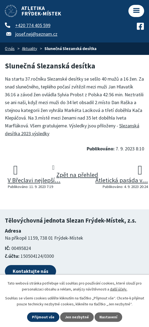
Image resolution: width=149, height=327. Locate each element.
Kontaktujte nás (30, 271)
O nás (10, 48)
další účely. (118, 289)
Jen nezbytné (77, 317)
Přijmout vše (43, 317)
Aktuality (29, 48)
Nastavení (108, 317)
